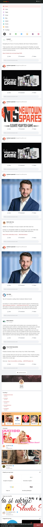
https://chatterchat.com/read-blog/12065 (12, 53)
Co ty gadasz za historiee (11, 512)
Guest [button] (38, 1)
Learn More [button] (12, 526)
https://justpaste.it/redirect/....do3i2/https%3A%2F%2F (16, 305)
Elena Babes (9, 465)
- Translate (10, 40)
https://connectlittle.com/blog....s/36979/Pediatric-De (20, 361)
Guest (21, 386)
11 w (7, 40)
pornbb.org (8, 445)
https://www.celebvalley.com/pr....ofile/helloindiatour (15, 234)
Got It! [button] (38, 525)
